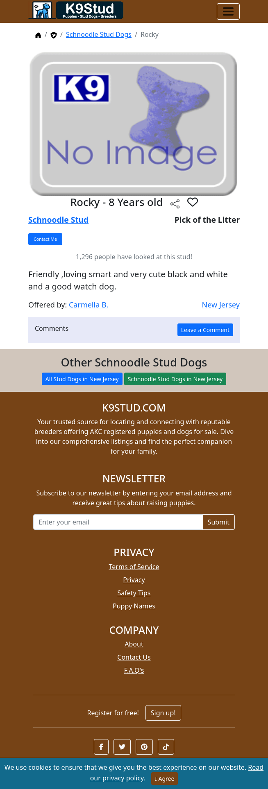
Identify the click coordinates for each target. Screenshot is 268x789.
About (134, 644)
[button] (101, 747)
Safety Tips (134, 592)
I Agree (164, 778)
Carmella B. (88, 305)
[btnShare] (175, 203)
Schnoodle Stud (58, 219)
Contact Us (133, 657)
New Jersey (221, 305)
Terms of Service (134, 566)
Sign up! (163, 712)
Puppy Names (134, 605)
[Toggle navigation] (228, 11)
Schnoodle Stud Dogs (99, 34)
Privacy (134, 579)
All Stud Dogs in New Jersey (82, 379)
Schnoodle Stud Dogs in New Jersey (175, 379)
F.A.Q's (134, 670)
